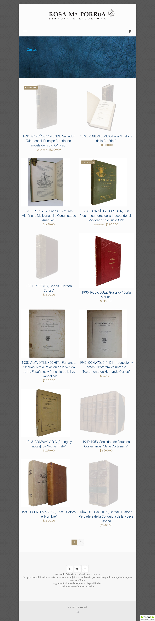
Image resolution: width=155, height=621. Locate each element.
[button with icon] (69, 568)
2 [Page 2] (80, 542)
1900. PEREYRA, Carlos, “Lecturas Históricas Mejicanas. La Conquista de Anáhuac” (49, 215)
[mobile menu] (25, 32)
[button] (147, 618)
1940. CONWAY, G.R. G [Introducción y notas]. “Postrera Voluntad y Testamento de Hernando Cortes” (106, 367)
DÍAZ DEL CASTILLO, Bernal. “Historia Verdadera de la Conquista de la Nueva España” (106, 516)
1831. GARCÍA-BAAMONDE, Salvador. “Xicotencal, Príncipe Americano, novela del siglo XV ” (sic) (49, 140)
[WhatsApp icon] (77, 612)
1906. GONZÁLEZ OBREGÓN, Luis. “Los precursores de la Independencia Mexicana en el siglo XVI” (106, 215)
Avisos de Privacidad (66, 574)
